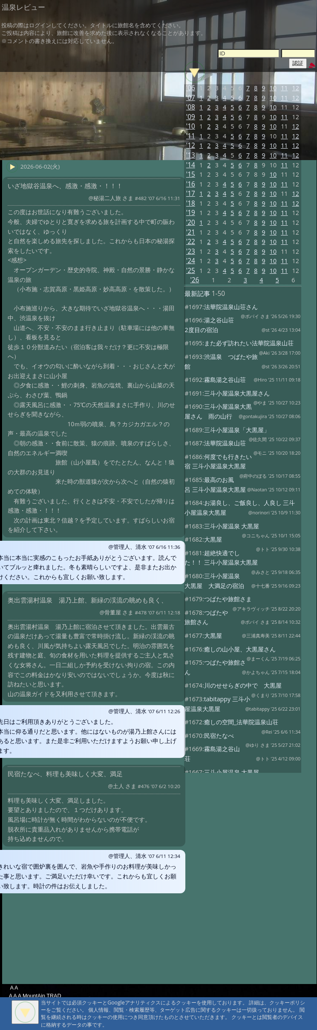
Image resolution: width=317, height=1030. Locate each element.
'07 (190, 97)
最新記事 (197, 293)
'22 (190, 241)
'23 (190, 251)
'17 (190, 193)
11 (284, 88)
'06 (190, 87)
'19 (190, 212)
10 (273, 88)
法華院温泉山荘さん (231, 307)
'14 (190, 165)
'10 (190, 126)
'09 (190, 116)
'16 (190, 184)
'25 (190, 270)
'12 (190, 145)
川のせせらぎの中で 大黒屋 (243, 685)
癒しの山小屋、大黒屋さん (240, 649)
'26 (194, 279)
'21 (190, 232)
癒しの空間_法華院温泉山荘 (241, 722)
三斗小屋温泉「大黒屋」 (237, 430)
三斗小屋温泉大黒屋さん (237, 393)
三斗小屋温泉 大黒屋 (231, 526)
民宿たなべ (219, 736)
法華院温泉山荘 (225, 443)
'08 (190, 107)
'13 (190, 155)
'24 (190, 260)
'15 (190, 174)
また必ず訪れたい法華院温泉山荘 (249, 343)
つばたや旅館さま (228, 599)
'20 (190, 222)
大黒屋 (213, 539)
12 (295, 88)
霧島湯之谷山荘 (225, 380)
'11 (190, 136)
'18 (190, 203)
